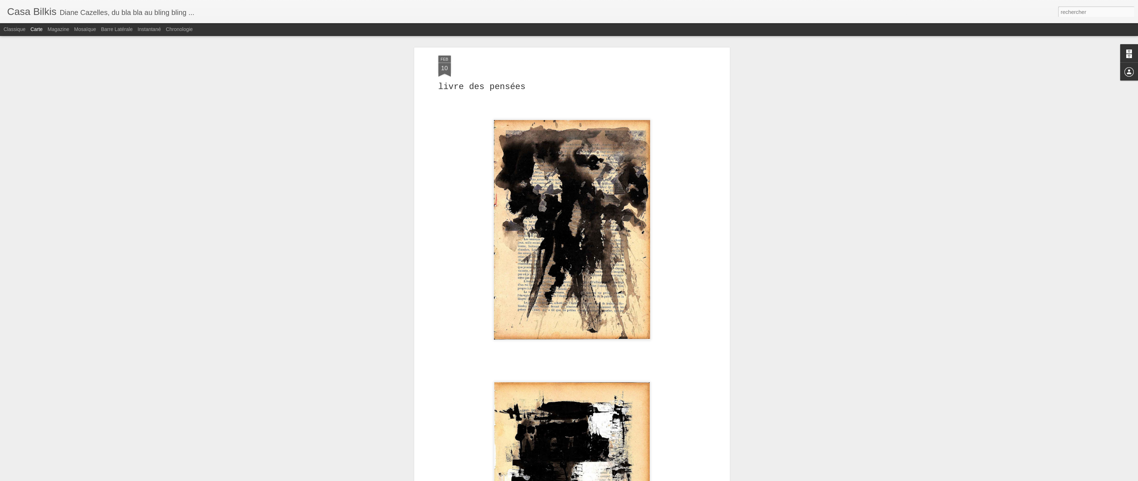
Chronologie (179, 29)
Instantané (149, 29)
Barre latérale (117, 29)
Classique (14, 29)
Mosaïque (85, 29)
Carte (36, 29)
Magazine (58, 29)
